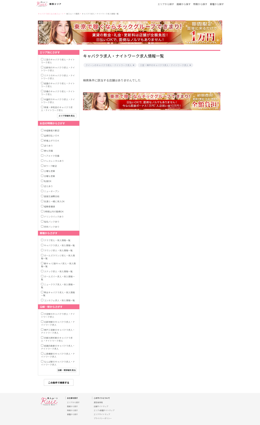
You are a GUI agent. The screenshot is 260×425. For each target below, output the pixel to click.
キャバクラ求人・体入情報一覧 (59, 245)
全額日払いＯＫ (51, 135)
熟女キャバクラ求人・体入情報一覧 (58, 294)
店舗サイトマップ (101, 406)
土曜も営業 (49, 170)
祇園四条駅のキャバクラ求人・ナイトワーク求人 (58, 347)
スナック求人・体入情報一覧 (58, 271)
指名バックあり (51, 221)
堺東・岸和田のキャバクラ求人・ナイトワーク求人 (57, 109)
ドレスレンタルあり (54, 160)
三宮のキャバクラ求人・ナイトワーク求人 (58, 61)
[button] (133, 65)
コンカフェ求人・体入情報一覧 (59, 300)
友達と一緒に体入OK (54, 201)
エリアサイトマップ (102, 414)
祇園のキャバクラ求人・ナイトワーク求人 (58, 85)
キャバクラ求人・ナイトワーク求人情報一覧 (100, 13)
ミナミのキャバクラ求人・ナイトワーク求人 (58, 77)
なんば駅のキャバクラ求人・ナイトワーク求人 (58, 363)
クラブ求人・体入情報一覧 (57, 240)
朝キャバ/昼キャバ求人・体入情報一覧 (58, 265)
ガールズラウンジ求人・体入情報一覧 (58, 257)
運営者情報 (98, 402)
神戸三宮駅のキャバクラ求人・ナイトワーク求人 (58, 331)
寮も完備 (48, 150)
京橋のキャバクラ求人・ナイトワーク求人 (58, 93)
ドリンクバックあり (54, 216)
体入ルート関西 (72, 13)
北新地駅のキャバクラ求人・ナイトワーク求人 (58, 323)
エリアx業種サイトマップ (104, 410)
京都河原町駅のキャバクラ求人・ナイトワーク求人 (57, 339)
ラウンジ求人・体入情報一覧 (58, 250)
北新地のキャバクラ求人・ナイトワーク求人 (58, 69)
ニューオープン (51, 191)
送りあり (48, 145)
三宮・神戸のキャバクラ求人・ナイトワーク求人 (164, 65)
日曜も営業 (49, 175)
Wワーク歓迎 (50, 165)
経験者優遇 (49, 206)
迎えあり (48, 186)
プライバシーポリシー (103, 418)
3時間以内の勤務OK (54, 211)
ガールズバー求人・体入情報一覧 (58, 278)
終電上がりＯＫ (51, 140)
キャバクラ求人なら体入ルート (51, 13)
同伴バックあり (51, 226)
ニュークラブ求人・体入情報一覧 (58, 286)
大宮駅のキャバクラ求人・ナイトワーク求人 (58, 315)
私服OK (47, 181)
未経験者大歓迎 (51, 130)
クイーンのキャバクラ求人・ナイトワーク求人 (109, 65)
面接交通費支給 (51, 196)
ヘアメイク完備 (51, 155)
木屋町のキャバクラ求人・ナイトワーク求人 (58, 101)
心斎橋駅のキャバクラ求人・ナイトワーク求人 (58, 355)
